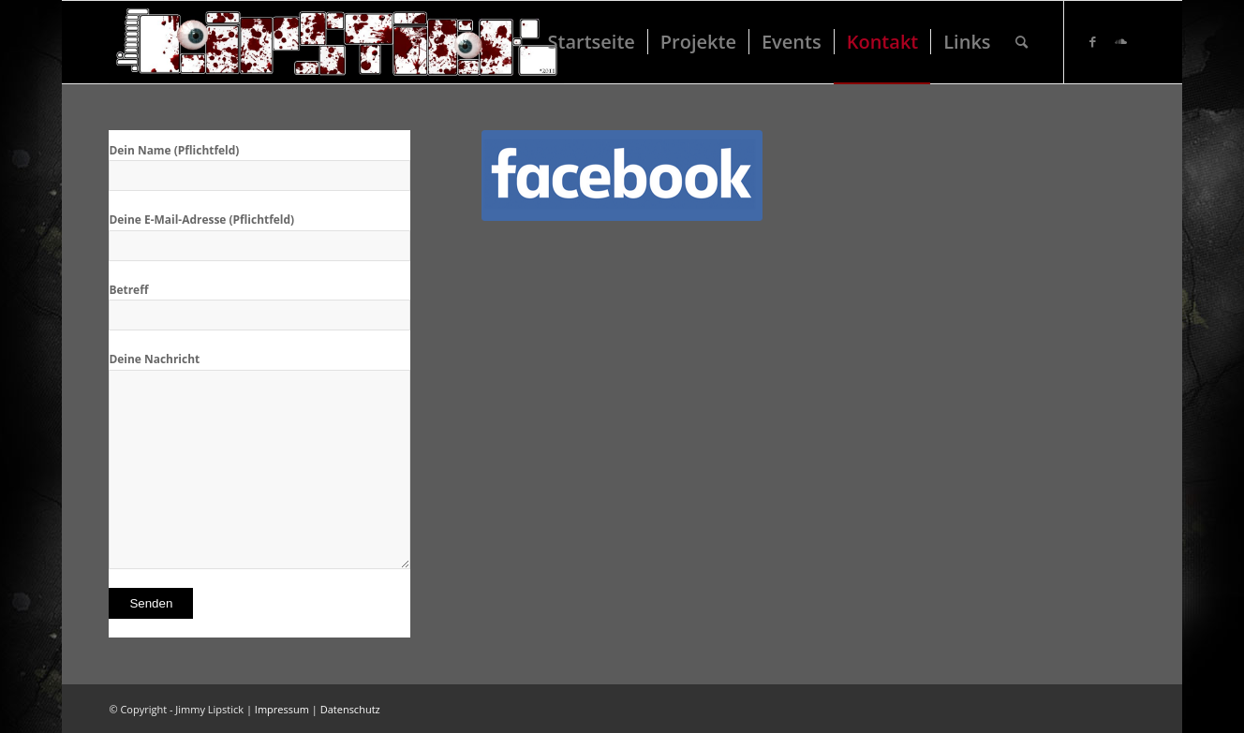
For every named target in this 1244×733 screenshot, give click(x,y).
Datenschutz (350, 709)
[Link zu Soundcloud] (1121, 41)
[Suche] (1021, 42)
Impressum (282, 709)
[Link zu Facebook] (1093, 41)
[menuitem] (591, 42)
